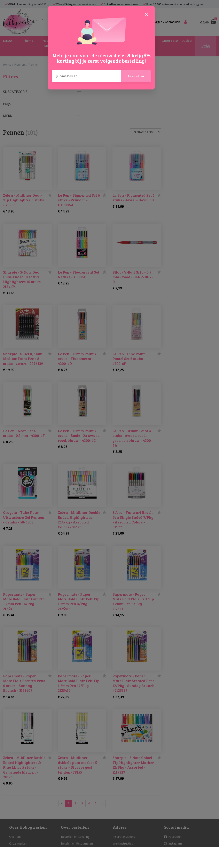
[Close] (146, 14)
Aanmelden (136, 76)
